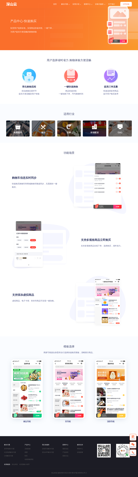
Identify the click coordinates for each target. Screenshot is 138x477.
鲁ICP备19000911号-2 (79, 473)
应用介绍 (77, 4)
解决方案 (65, 4)
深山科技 (15, 464)
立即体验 (126, 4)
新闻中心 (88, 4)
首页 (55, 4)
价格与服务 (100, 4)
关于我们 (111, 4)
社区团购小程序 (24, 464)
